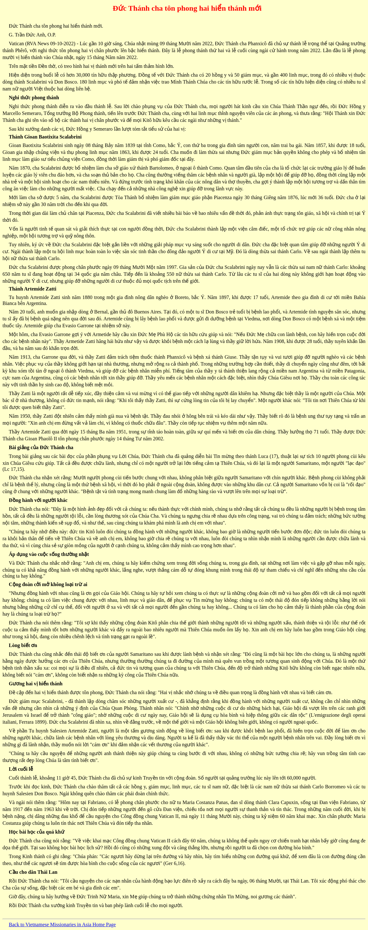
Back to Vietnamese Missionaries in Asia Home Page (62, 924)
